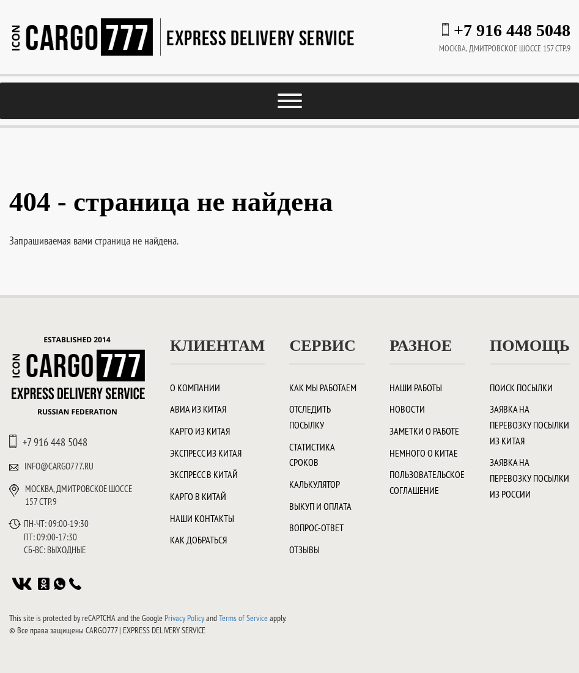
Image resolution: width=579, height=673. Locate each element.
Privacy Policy (184, 617)
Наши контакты (202, 518)
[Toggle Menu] (290, 101)
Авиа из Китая (198, 409)
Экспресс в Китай (204, 474)
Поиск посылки (521, 387)
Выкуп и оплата (320, 506)
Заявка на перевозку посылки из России (529, 477)
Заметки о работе (424, 431)
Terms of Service (243, 617)
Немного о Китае (423, 453)
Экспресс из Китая (206, 453)
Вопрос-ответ (316, 527)
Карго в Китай (198, 496)
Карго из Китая (200, 431)
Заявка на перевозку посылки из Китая (529, 424)
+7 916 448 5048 (512, 30)
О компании (195, 387)
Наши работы (415, 387)
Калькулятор (314, 484)
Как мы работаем (322, 387)
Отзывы (304, 549)
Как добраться (198, 540)
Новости (407, 409)
